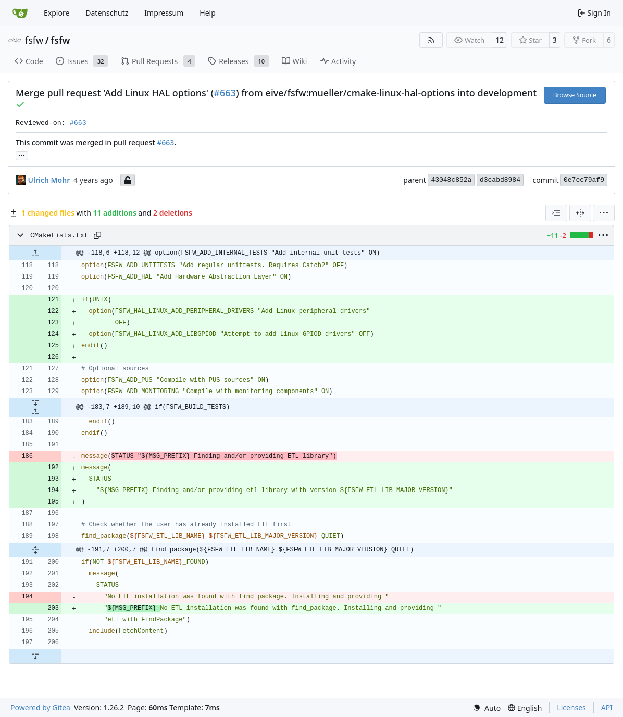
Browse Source (574, 95)
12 (499, 40)
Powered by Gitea (40, 707)
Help (208, 13)
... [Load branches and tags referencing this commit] (22, 154)
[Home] (19, 13)
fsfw (34, 40)
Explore (56, 13)
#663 (225, 92)
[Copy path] (97, 235)
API (607, 707)
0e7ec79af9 (584, 180)
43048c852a (451, 180)
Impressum (163, 13)
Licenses (571, 707)
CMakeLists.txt (59, 236)
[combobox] (556, 213)
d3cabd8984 (500, 180)
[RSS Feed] (431, 40)
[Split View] (580, 213)
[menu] (604, 213)
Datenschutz (106, 13)
